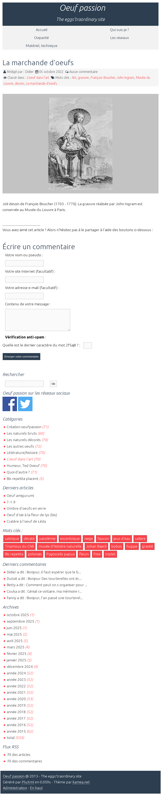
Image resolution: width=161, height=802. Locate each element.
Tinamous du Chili (19, 550)
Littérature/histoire (22, 456)
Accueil (41, 30)
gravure (83, 77)
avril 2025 (15, 645)
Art (74, 77)
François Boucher (103, 77)
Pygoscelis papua (60, 558)
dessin (19, 83)
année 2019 (16, 709)
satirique (12, 542)
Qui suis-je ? (119, 30)
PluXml (28, 786)
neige (88, 542)
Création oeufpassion (24, 431)
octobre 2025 (18, 619)
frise (97, 558)
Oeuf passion (82, 7)
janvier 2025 (16, 664)
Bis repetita (14, 558)
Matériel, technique (41, 46)
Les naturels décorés (24, 444)
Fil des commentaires (24, 765)
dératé (29, 542)
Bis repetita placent (22, 482)
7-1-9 (11, 506)
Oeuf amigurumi (20, 499)
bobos (116, 550)
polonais (35, 558)
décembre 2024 (20, 670)
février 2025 (16, 657)
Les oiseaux (119, 38)
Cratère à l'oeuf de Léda (26, 525)
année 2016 (16, 729)
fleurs (84, 558)
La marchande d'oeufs (41, 83)
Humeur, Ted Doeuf (23, 469)
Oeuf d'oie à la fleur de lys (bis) (32, 519)
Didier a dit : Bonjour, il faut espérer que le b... (44, 576)
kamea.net (81, 786)
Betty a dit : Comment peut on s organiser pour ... (47, 589)
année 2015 (16, 735)
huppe (131, 550)
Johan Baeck (96, 550)
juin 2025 (14, 632)
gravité (147, 550)
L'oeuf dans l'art (38, 77)
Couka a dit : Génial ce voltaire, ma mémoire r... (44, 595)
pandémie (47, 542)
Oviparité (41, 38)
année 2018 (16, 716)
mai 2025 (14, 638)
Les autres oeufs (20, 450)
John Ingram (125, 77)
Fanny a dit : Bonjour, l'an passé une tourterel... (45, 602)
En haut (36, 792)
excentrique (70, 542)
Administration (15, 792)
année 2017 (16, 722)
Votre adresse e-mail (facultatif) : (32, 288)
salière (140, 542)
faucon (103, 542)
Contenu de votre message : (28, 304)
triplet (110, 558)
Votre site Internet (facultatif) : (30, 271)
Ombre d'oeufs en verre (26, 512)
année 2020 (16, 703)
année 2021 (16, 696)
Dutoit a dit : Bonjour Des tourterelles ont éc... (44, 582)
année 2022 (16, 690)
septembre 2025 (20, 625)
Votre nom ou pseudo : (24, 255)
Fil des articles (18, 758)
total (11, 741)
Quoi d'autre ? (18, 476)
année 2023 (16, 683)
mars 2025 (15, 651)
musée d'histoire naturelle (60, 550)
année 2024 (16, 677)
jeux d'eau (122, 542)
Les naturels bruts (22, 437)
